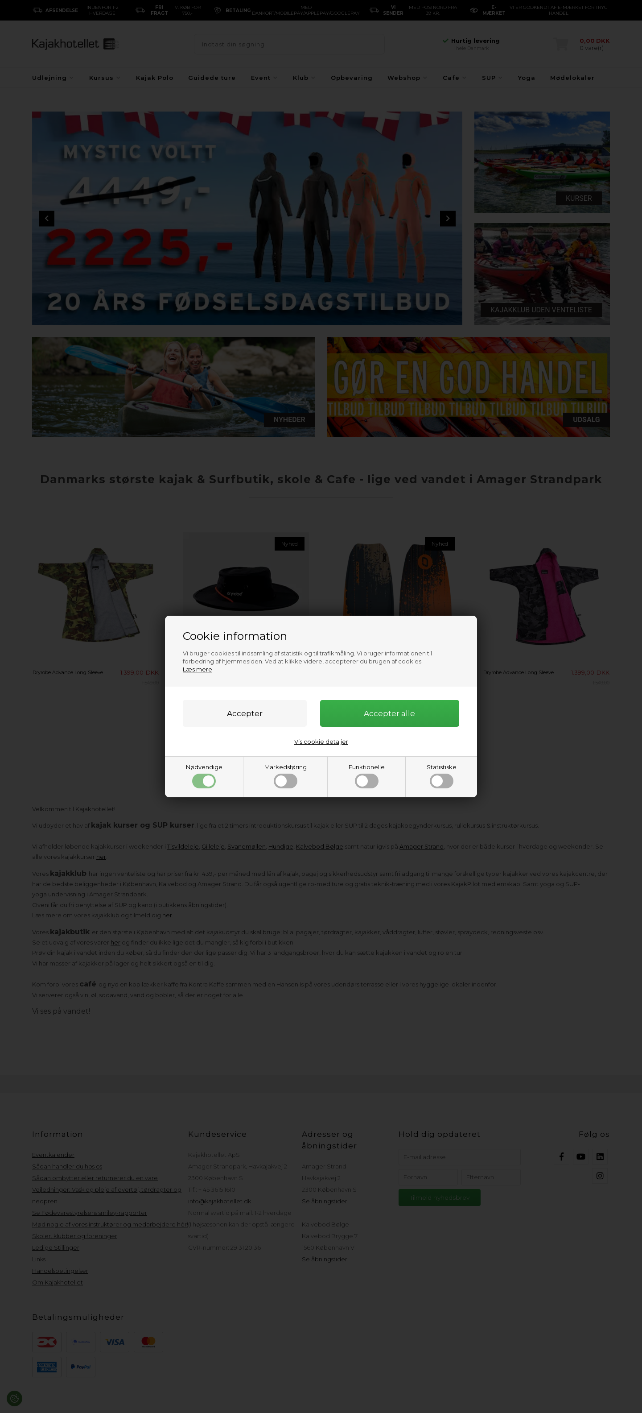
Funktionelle (367, 775)
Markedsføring (285, 775)
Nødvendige (204, 775)
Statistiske (442, 775)
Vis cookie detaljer (321, 741)
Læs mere (197, 669)
